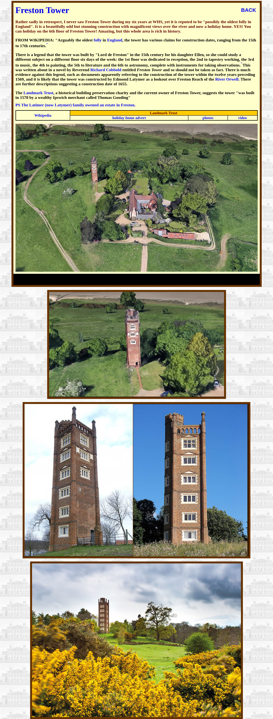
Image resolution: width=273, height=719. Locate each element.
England (114, 40)
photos (207, 118)
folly (98, 40)
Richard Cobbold (105, 70)
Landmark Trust (38, 93)
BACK (249, 10)
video (242, 118)
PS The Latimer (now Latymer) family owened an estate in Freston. (75, 105)
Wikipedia (42, 115)
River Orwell (227, 79)
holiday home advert (129, 118)
